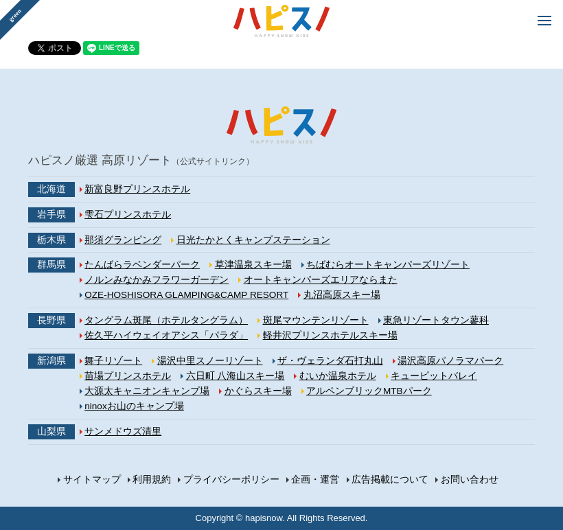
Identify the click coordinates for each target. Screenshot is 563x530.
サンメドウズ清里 (122, 431)
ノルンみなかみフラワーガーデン (156, 280)
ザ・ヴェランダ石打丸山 (330, 361)
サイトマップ (92, 479)
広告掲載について (390, 479)
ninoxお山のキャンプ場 (134, 406)
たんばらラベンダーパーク (142, 265)
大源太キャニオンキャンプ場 (146, 391)
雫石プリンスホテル (127, 214)
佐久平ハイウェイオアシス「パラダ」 (166, 335)
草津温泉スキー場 (253, 265)
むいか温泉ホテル (337, 376)
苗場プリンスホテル (127, 376)
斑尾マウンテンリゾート (316, 320)
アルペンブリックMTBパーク (369, 391)
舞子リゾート (113, 361)
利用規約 (152, 479)
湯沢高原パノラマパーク (450, 361)
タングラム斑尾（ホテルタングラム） (166, 320)
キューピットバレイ (434, 376)
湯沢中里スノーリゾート (210, 361)
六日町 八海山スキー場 (235, 376)
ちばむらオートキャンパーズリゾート (388, 265)
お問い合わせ (469, 479)
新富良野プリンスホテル (137, 189)
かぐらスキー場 (258, 391)
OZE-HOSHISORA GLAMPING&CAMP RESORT (186, 295)
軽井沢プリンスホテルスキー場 (330, 335)
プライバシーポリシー (231, 479)
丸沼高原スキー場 (341, 295)
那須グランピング (122, 240)
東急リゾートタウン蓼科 (436, 320)
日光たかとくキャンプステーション (253, 240)
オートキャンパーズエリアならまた (321, 280)
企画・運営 (315, 479)
